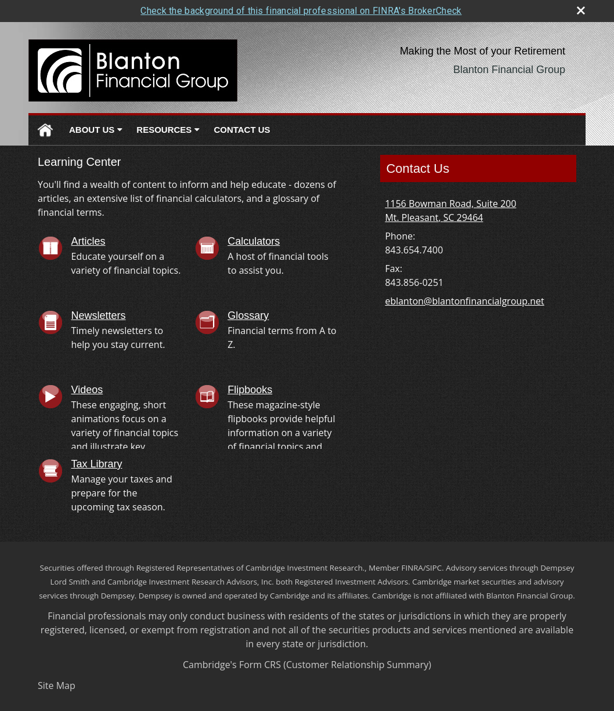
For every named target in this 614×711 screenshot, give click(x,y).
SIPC (434, 568)
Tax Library (96, 464)
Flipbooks (249, 390)
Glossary (248, 315)
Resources (164, 130)
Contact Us (242, 130)
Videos (87, 390)
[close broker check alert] (581, 10)
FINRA (412, 568)
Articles (88, 241)
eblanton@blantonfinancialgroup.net (464, 301)
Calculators (253, 241)
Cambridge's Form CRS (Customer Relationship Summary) (307, 664)
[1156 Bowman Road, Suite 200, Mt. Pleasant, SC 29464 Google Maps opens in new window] (450, 210)
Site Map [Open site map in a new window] (56, 685)
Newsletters (98, 315)
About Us (91, 130)
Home (45, 130)
